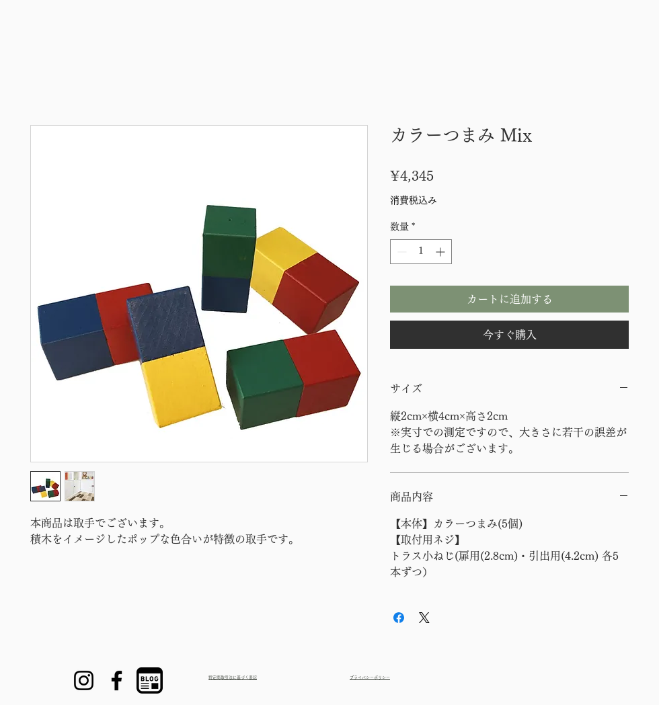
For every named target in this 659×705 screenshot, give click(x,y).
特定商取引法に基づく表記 (232, 677)
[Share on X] (424, 618)
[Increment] (441, 251)
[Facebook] (117, 680)
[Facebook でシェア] (399, 618)
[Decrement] (400, 251)
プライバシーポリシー (370, 677)
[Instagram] (84, 680)
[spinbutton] (421, 251)
